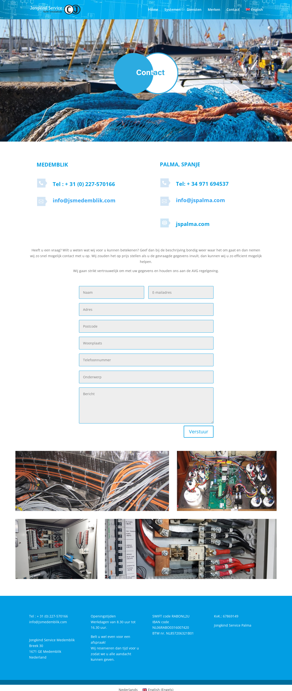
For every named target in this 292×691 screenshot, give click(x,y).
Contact (233, 10)
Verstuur (198, 431)
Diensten (194, 10)
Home (153, 10)
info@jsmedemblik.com (84, 200)
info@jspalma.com (200, 200)
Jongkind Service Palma (232, 625)
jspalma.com (193, 223)
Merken (214, 10)
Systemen (172, 10)
